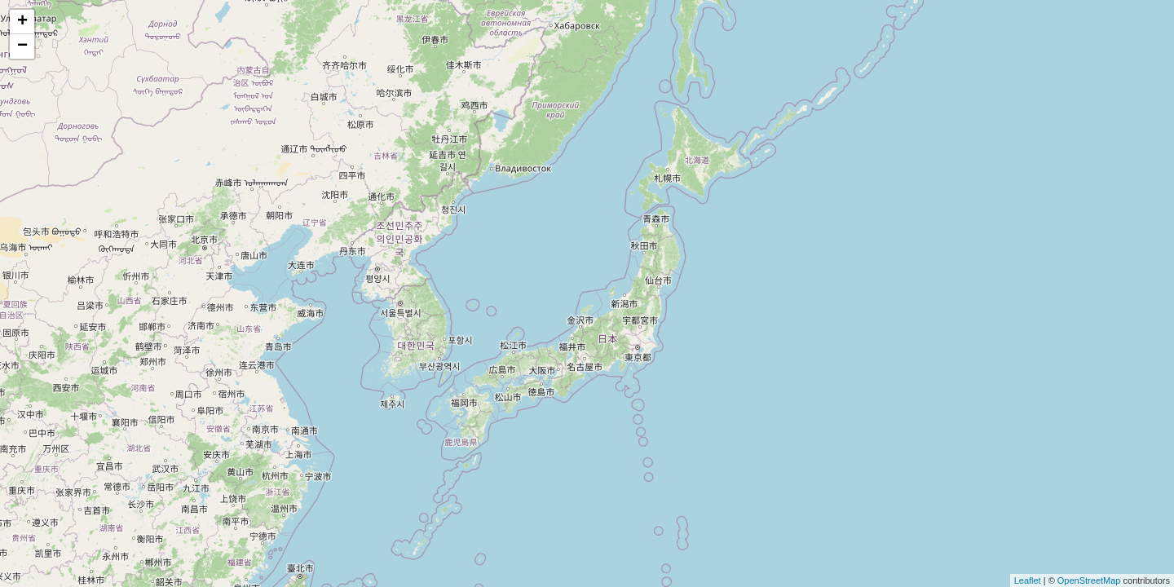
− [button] (22, 46)
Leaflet (1027, 580)
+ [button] (22, 22)
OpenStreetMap (1089, 580)
